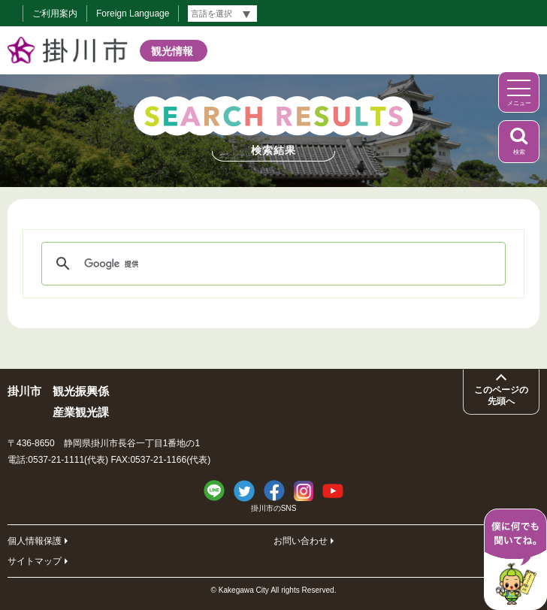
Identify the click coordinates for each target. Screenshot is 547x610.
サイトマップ (35, 561)
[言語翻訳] (222, 13)
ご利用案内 (54, 13)
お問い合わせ (301, 541)
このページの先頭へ (501, 395)
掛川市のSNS (274, 508)
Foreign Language (132, 13)
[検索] (271, 264)
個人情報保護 (35, 541)
